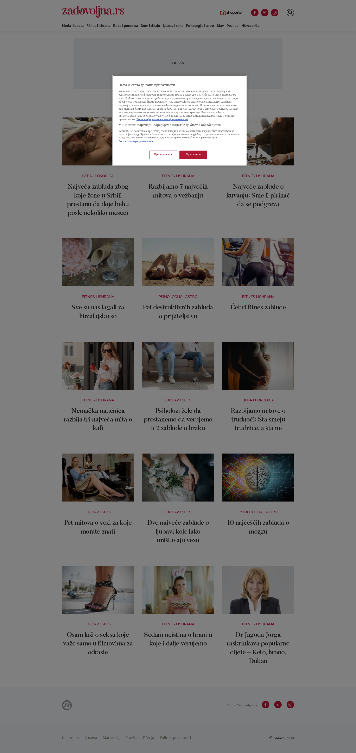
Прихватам (193, 155)
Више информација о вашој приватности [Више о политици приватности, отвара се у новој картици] (162, 120)
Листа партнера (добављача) (136, 142)
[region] (179, 120)
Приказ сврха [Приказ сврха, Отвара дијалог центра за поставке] (163, 155)
